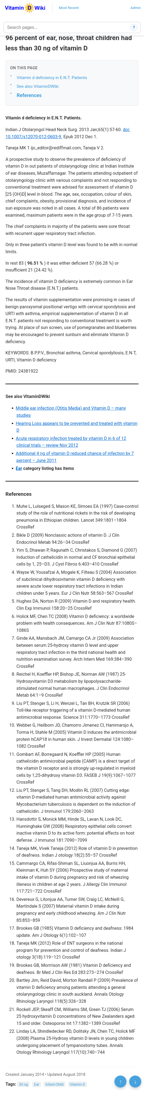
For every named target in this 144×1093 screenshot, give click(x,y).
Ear (19, 468)
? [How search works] (134, 27)
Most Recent (69, 8)
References (29, 95)
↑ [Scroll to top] (120, 1082)
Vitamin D (77, 1084)
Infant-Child (54, 1084)
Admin (135, 8)
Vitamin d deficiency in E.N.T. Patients (52, 77)
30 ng (23, 1084)
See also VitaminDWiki (38, 86)
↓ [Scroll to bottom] (135, 1082)
